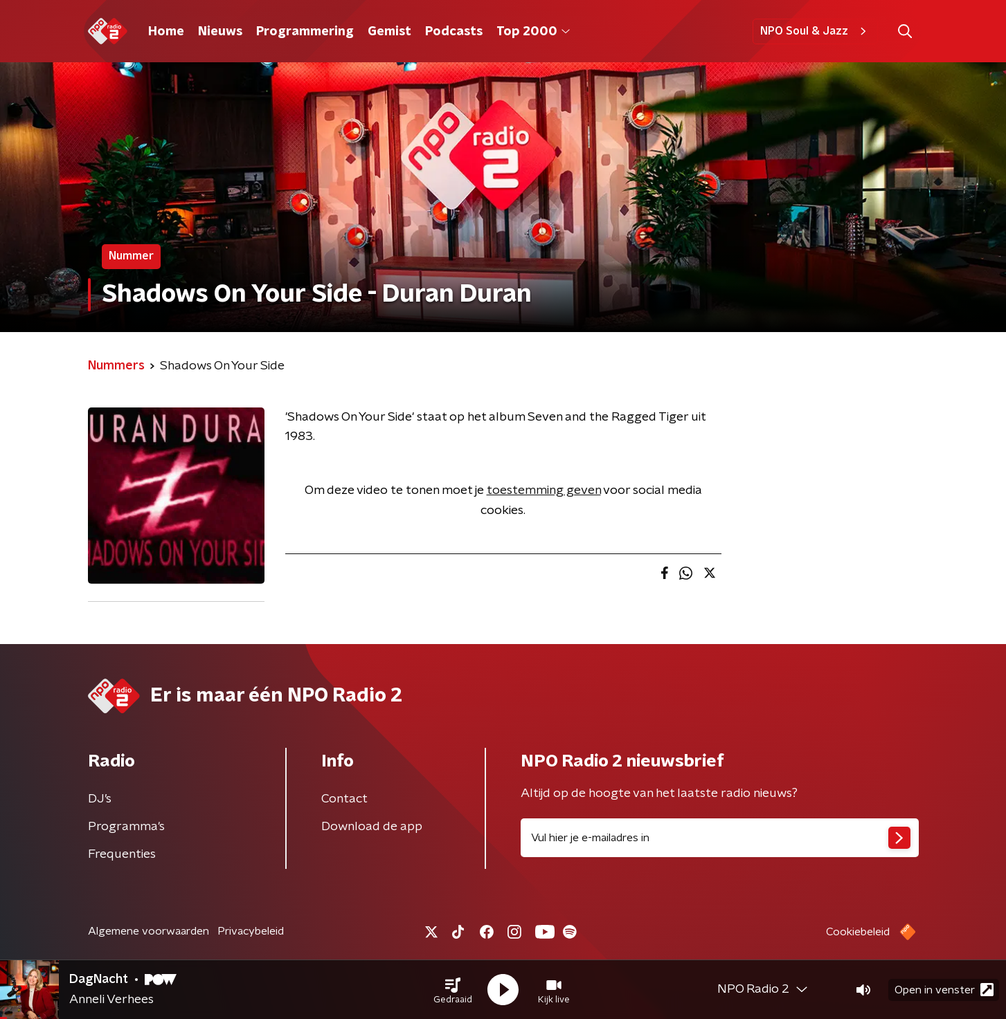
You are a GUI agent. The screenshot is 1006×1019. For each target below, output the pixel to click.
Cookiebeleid (858, 931)
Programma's (126, 826)
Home (166, 32)
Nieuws (220, 32)
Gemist (389, 32)
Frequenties (122, 854)
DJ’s (99, 799)
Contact (344, 799)
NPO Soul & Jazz (815, 31)
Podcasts (454, 32)
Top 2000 (533, 32)
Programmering (305, 32)
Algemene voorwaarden (148, 931)
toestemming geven (544, 490)
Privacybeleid (250, 931)
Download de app (371, 826)
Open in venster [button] (944, 989)
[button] (453, 990)
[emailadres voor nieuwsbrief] (720, 837)
